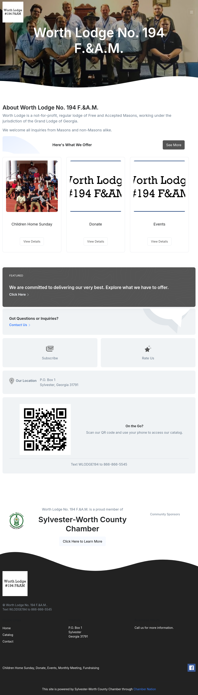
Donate (95, 224)
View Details (31, 241)
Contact (8, 641)
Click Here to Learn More (82, 541)
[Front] (14, 12)
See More (173, 145)
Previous (131, 507)
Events (159, 224)
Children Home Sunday (31, 224)
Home (7, 628)
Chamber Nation (145, 689)
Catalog (8, 634)
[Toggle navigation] (191, 12)
